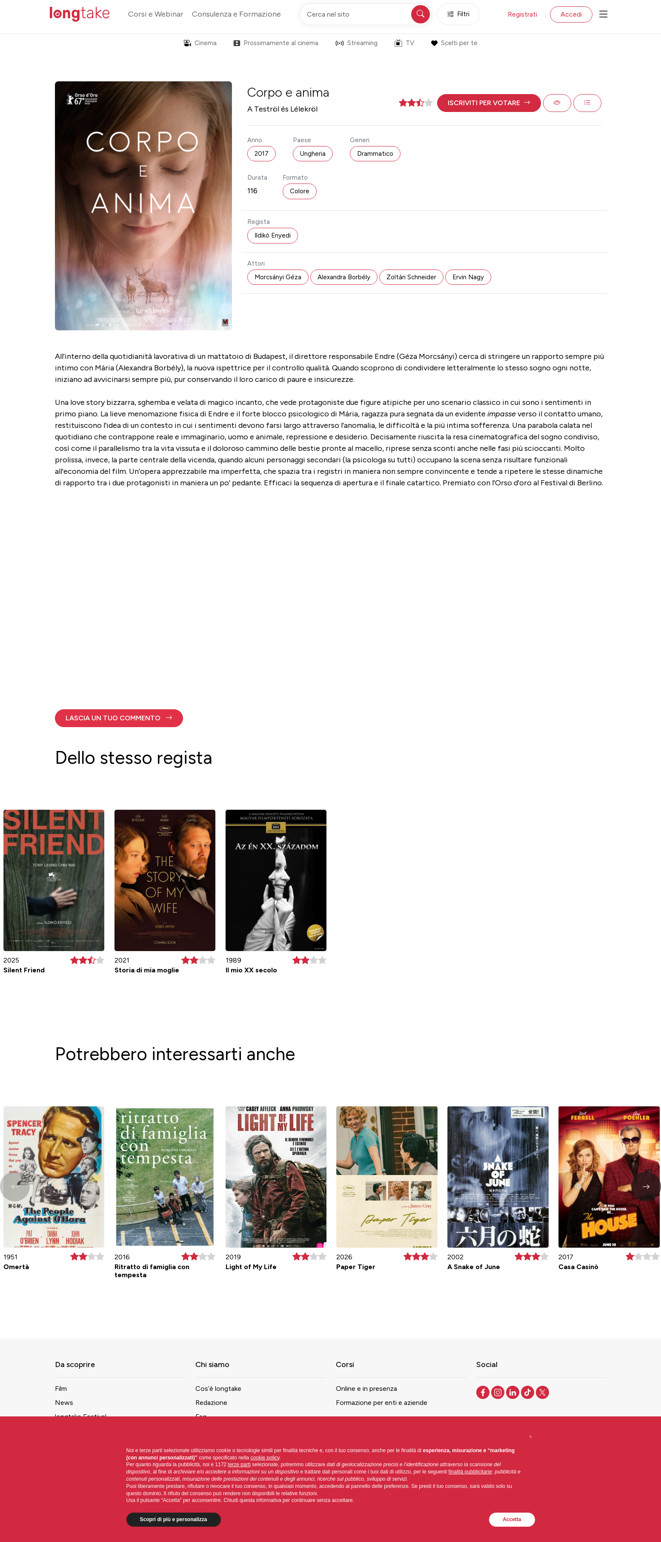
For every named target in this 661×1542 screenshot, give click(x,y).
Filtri (458, 14)
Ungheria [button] (313, 154)
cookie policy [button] (265, 1458)
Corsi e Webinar (155, 14)
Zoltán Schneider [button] (411, 277)
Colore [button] (299, 191)
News (64, 1403)
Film (61, 1388)
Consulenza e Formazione (236, 14)
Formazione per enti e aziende (381, 1403)
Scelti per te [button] (454, 43)
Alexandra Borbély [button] (344, 277)
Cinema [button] (200, 43)
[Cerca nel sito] (366, 14)
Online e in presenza (366, 1388)
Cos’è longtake (218, 1388)
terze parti (239, 1464)
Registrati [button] (522, 14)
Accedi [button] (571, 14)
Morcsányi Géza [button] (278, 277)
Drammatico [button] (375, 154)
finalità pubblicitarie (470, 1472)
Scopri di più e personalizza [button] (173, 1519)
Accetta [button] (512, 1519)
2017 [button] (262, 154)
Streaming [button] (356, 43)
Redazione (211, 1403)
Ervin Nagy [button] (468, 277)
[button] (489, 103)
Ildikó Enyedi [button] (273, 235)
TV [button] (404, 43)
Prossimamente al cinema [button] (276, 43)
